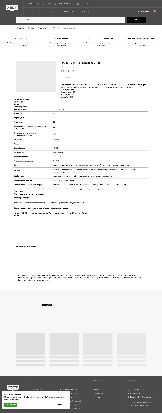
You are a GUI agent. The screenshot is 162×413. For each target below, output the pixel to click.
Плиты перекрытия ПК (68, 390)
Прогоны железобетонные (70, 409)
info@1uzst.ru (85, 4)
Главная (20, 28)
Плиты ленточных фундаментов (72, 405)
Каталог (31, 28)
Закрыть (42, 28)
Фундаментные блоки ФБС (70, 401)
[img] (55, 4)
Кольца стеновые (36, 390)
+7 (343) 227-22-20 (63, 4)
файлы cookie (21, 397)
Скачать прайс (143, 11)
